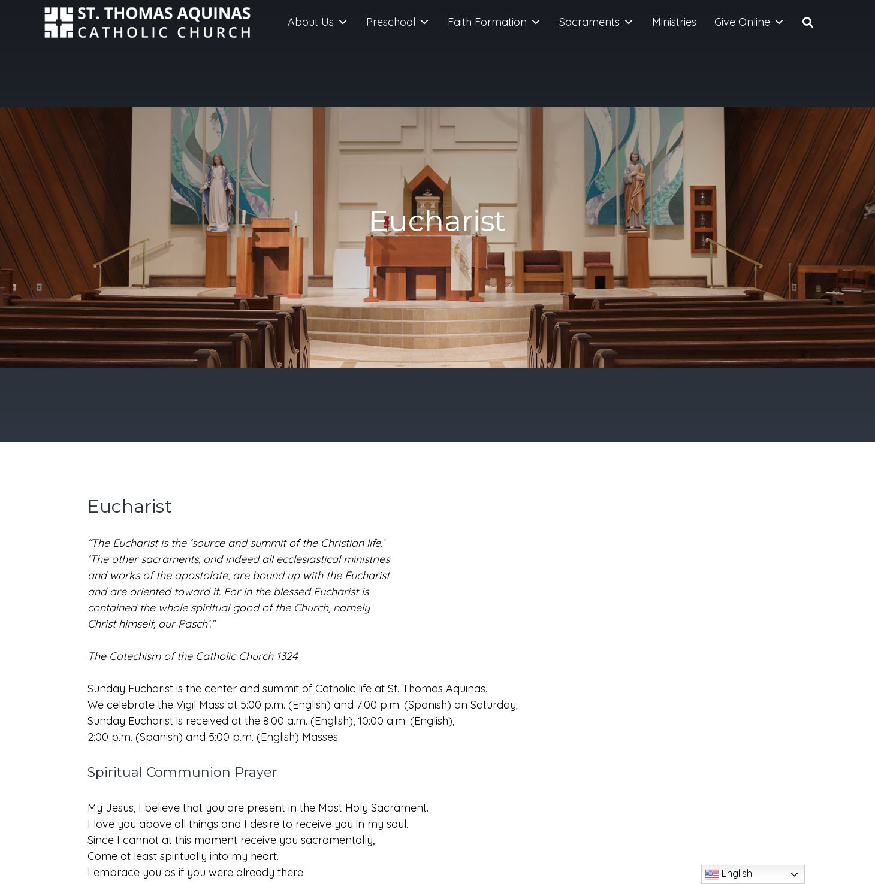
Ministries (674, 22)
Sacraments (596, 22)
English (728, 874)
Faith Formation (494, 22)
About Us (318, 22)
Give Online (749, 22)
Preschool (398, 22)
